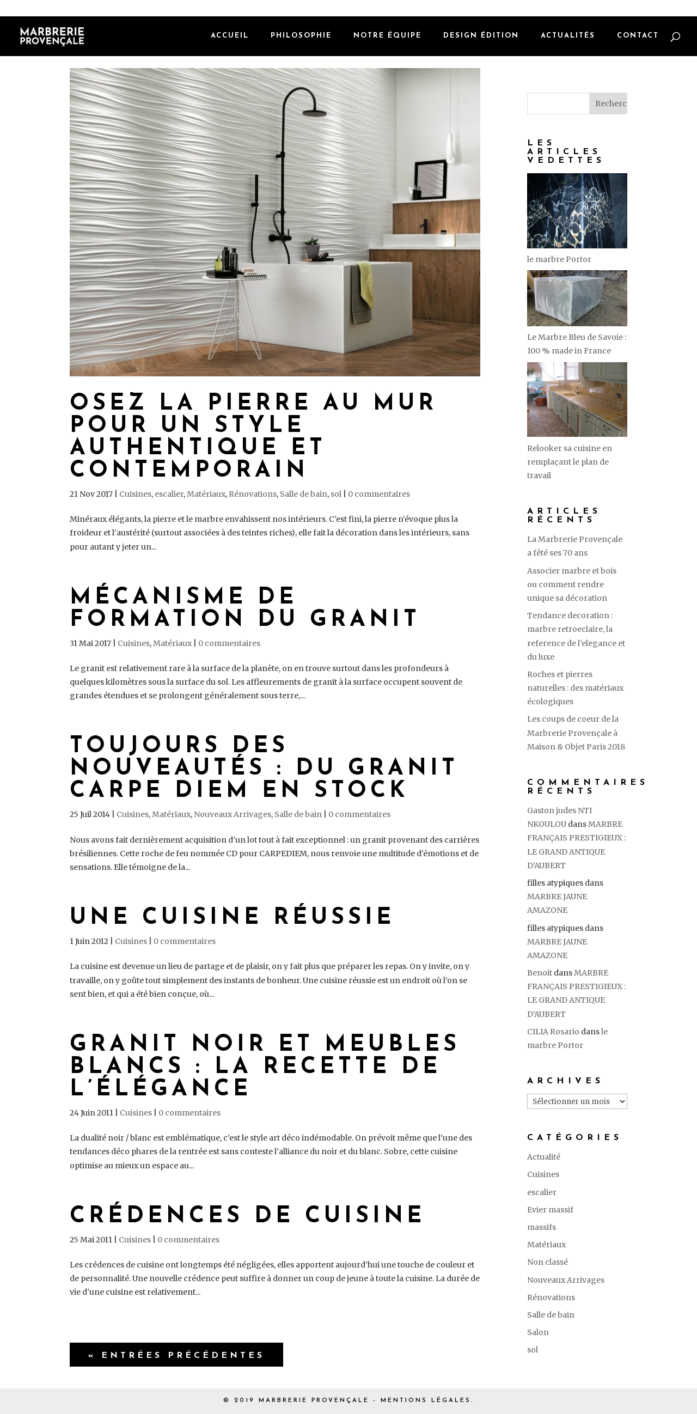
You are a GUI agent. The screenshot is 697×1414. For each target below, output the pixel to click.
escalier (169, 494)
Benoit (539, 973)
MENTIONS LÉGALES (426, 1401)
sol (336, 494)
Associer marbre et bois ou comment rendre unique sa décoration (571, 584)
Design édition (481, 36)
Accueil (230, 36)
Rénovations (253, 494)
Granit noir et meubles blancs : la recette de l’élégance (265, 1067)
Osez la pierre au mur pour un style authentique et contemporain (253, 437)
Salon (538, 1332)
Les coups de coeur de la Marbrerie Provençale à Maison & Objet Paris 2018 (576, 732)
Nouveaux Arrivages (232, 814)
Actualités (568, 36)
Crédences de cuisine (247, 1216)
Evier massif (550, 1210)
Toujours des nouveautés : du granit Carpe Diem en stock (264, 768)
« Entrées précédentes (176, 1355)
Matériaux (206, 494)
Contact (638, 36)
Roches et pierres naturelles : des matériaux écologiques (575, 687)
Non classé (547, 1262)
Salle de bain (303, 494)
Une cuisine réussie (232, 918)
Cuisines (135, 494)
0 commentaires (379, 494)
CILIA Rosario (553, 1032)
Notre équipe (387, 36)
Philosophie (301, 36)
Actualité (543, 1157)
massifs (541, 1227)
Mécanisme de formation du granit (245, 609)
